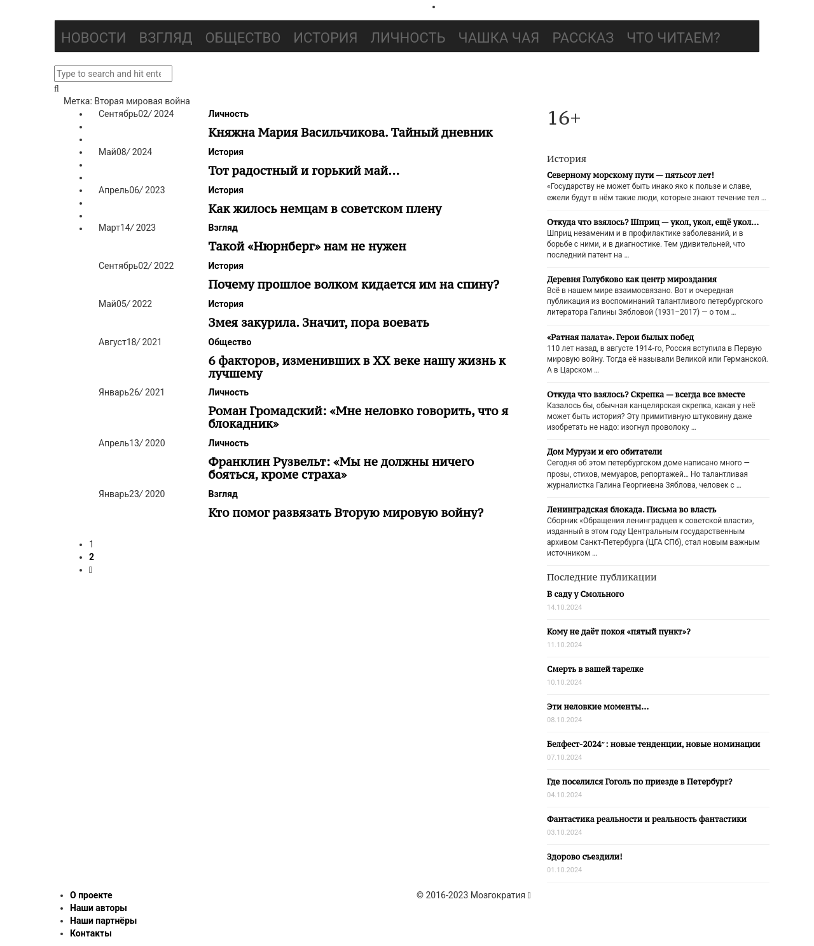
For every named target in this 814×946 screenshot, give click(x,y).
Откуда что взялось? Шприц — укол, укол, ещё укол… (653, 222)
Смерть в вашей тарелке (595, 669)
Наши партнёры (103, 920)
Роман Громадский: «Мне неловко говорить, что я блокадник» (359, 417)
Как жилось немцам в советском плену (325, 208)
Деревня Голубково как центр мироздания (632, 279)
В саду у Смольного (585, 594)
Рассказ (583, 38)
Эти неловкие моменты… (598, 706)
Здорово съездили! (585, 856)
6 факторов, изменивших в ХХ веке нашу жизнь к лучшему (357, 367)
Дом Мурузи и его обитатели (604, 451)
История (325, 38)
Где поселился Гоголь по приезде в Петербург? (639, 781)
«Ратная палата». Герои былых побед (620, 337)
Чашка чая (499, 38)
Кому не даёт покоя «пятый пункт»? (619, 631)
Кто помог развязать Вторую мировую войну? (346, 512)
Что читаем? (673, 38)
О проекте (91, 895)
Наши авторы (98, 908)
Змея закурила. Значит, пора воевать (319, 322)
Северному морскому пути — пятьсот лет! (630, 175)
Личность (408, 38)
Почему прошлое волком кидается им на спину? (354, 284)
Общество (242, 38)
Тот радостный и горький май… (304, 170)
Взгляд (166, 38)
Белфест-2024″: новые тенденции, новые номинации (653, 744)
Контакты (91, 933)
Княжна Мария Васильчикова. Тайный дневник (351, 132)
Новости (94, 38)
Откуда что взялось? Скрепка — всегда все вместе (646, 394)
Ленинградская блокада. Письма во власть (631, 509)
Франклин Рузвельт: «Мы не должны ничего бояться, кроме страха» (341, 468)
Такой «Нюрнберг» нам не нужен (307, 246)
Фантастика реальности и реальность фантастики (647, 819)
